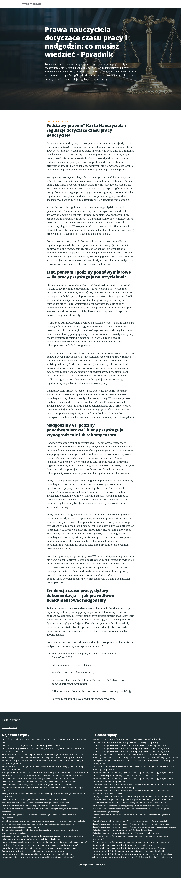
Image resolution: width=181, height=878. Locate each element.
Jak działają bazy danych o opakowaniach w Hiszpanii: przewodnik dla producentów (42, 757)
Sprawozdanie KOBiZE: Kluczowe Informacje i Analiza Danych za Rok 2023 (128, 851)
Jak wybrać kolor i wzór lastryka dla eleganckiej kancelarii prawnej (34, 851)
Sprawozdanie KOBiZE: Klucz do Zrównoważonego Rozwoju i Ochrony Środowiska (132, 854)
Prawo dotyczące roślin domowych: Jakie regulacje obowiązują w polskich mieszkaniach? (44, 842)
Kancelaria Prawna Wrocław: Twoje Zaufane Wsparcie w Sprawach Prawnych (129, 848)
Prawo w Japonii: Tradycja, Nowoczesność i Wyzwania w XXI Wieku (34, 799)
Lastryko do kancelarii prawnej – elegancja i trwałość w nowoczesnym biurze (39, 848)
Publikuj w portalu (120, 4)
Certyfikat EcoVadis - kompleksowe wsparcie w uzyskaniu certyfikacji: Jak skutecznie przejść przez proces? (133, 768)
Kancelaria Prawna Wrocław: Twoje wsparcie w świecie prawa (122, 845)
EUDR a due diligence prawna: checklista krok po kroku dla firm (32, 745)
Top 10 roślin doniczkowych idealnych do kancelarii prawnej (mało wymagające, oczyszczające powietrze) (40, 831)
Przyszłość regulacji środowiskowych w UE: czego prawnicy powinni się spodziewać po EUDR (44, 741)
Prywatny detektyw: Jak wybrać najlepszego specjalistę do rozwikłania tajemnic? (131, 842)
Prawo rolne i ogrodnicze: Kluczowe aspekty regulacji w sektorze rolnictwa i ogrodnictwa (39, 816)
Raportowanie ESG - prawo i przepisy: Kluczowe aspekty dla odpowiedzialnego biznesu (134, 827)
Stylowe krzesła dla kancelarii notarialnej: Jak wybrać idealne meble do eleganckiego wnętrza (42, 789)
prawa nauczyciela (58, 121)
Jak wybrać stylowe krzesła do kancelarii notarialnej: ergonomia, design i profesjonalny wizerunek (44, 795)
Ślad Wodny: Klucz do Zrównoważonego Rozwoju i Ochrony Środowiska (126, 739)
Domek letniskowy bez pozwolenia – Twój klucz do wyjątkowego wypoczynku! (129, 821)
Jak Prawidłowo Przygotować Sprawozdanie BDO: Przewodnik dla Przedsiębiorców (132, 857)
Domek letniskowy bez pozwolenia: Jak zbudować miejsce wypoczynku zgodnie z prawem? (131, 816)
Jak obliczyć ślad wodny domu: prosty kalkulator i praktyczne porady (125, 742)
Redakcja (139, 4)
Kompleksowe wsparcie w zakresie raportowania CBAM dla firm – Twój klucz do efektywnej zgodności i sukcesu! (131, 792)
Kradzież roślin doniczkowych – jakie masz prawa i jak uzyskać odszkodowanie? (40, 845)
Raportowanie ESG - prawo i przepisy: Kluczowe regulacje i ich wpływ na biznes (130, 824)
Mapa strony (9, 727)
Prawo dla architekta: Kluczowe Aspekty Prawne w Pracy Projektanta (35, 805)
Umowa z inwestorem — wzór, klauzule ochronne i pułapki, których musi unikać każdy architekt (43, 810)
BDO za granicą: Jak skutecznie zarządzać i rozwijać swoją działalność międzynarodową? (135, 757)
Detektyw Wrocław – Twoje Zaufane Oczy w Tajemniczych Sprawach (125, 833)
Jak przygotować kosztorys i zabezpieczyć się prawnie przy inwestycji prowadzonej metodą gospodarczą (42, 768)
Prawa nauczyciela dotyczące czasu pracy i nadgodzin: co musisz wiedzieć (38, 784)
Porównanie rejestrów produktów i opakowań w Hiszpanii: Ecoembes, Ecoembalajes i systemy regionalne (43, 762)
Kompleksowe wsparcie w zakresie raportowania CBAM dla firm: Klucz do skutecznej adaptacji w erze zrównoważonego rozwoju (133, 786)
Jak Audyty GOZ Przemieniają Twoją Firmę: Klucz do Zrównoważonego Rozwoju (130, 805)
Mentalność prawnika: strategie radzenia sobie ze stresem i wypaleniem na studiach (42, 775)
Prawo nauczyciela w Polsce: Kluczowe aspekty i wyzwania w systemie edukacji (40, 781)
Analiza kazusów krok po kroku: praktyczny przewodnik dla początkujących (38, 778)
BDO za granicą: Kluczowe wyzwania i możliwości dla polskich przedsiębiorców (130, 754)
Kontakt (153, 4)
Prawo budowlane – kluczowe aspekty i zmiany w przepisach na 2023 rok (37, 854)
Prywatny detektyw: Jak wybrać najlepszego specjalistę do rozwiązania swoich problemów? (130, 837)
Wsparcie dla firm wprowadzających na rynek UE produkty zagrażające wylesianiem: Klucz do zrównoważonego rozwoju (133, 780)
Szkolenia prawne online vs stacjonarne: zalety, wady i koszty (31, 839)
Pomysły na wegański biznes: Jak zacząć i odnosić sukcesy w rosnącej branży (129, 745)
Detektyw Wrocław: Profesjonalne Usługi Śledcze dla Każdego (122, 830)
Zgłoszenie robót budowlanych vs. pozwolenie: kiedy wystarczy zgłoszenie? (38, 857)
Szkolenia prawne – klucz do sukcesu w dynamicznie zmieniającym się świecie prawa (42, 836)
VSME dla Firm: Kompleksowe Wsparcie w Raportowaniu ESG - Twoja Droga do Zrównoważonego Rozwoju (130, 810)
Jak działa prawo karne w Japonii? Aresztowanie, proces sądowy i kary (35, 802)
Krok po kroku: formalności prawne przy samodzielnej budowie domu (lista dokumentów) (45, 772)
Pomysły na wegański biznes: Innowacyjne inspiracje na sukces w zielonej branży (131, 748)
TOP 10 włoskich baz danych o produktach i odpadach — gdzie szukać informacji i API (43, 754)
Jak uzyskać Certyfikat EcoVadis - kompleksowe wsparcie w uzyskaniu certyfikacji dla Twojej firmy (133, 762)
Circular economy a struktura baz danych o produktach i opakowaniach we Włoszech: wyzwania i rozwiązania (43, 750)
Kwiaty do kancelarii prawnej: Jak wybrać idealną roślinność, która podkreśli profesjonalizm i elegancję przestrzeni (38, 825)
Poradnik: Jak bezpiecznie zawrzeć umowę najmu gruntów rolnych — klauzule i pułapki (43, 821)
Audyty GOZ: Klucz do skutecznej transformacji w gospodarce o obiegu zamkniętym (132, 796)
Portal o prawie (33, 4)
